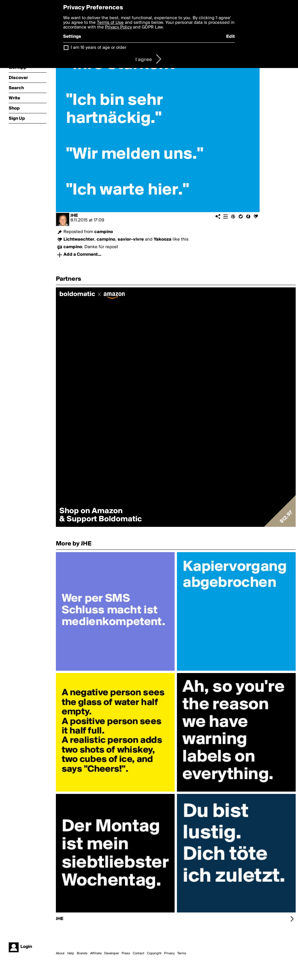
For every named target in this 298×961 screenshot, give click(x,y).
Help (70, 953)
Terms (181, 953)
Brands (82, 953)
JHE (74, 215)
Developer (111, 953)
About (60, 953)
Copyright (154, 953)
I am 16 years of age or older (98, 47)
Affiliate (96, 953)
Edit (230, 36)
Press (126, 953)
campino (103, 232)
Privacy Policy (118, 27)
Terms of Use (110, 22)
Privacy (169, 953)
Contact (138, 953)
